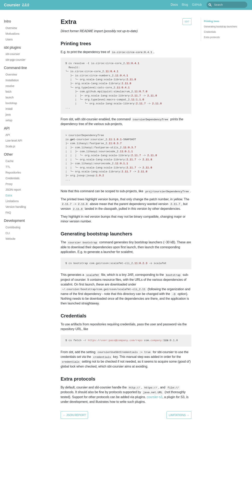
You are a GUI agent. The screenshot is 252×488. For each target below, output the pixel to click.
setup (9, 120)
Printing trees (211, 21)
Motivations (12, 33)
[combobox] (231, 5)
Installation (12, 80)
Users (9, 39)
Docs (183, 4)
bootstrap (11, 103)
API (8, 134)
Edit (187, 22)
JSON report (13, 189)
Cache (9, 161)
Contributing (13, 227)
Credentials (12, 178)
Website (10, 238)
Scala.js (10, 146)
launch (10, 97)
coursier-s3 (154, 397)
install (9, 108)
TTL (8, 166)
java (8, 114)
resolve (10, 86)
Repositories (13, 172)
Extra (9, 195)
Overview (11, 28)
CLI (8, 233)
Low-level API (14, 140)
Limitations (12, 201)
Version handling (16, 206)
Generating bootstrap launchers (220, 26)
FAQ (8, 212)
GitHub (206, 4)
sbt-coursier (13, 54)
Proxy (9, 184)
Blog (194, 4)
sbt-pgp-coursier (15, 59)
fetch (8, 91)
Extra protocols (212, 37)
